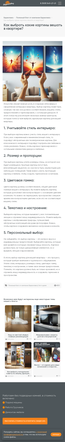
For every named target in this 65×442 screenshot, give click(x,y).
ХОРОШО (56, 434)
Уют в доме (43, 285)
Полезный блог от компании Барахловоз (22, 285)
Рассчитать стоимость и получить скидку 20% (25, 421)
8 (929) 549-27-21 (48, 3)
